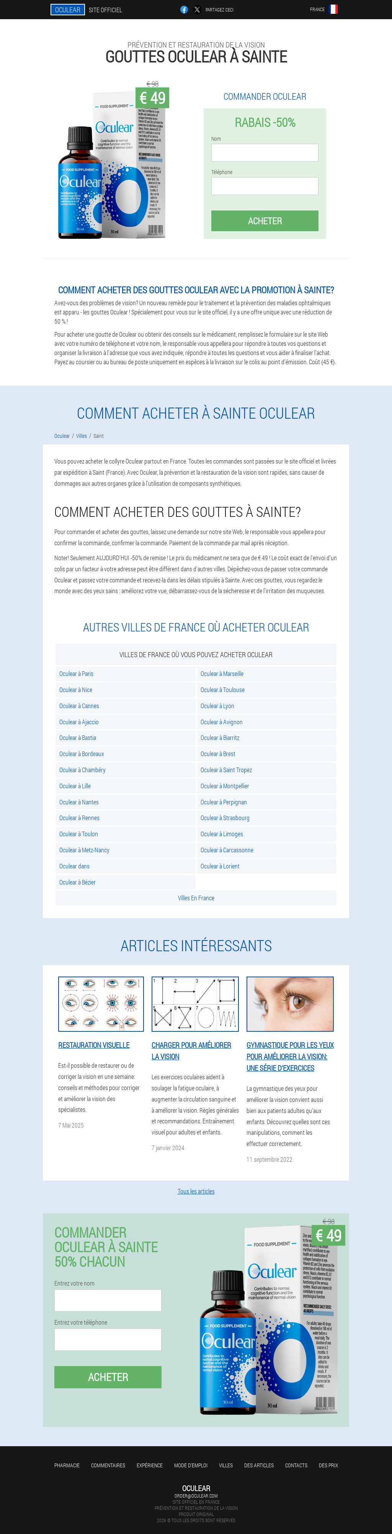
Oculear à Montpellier (225, 786)
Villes (226, 1465)
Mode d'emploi (190, 1465)
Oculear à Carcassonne (227, 850)
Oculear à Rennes (79, 818)
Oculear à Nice (75, 690)
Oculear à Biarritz (220, 737)
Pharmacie (67, 1465)
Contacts (296, 1465)
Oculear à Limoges (222, 834)
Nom (216, 138)
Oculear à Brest (218, 754)
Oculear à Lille (75, 786)
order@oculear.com (196, 1496)
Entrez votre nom (74, 1283)
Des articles (259, 1465)
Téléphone (221, 172)
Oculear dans (74, 866)
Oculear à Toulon (78, 834)
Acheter (265, 221)
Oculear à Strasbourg (225, 818)
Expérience (150, 1465)
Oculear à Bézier (77, 882)
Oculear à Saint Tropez (226, 770)
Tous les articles (196, 1191)
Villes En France (196, 898)
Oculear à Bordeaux (81, 754)
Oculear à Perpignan (224, 802)
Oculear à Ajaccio (79, 722)
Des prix (328, 1465)
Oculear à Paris (76, 673)
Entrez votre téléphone (80, 1322)
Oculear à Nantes (79, 802)
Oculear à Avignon (222, 722)
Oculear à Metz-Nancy (84, 850)
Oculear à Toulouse (223, 690)
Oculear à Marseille (222, 673)
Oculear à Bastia (77, 737)
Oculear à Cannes (79, 706)
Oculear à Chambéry (82, 770)
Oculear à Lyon (217, 706)
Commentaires (108, 1465)
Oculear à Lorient (220, 866)
